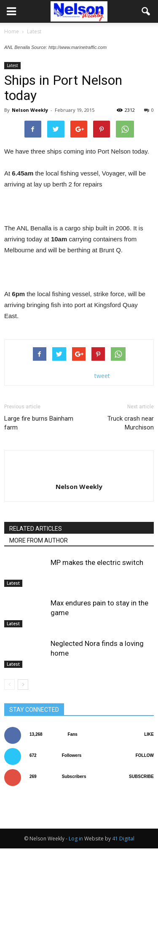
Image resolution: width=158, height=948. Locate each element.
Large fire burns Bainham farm (38, 522)
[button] (146, 11)
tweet (102, 475)
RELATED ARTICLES (35, 628)
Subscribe (141, 876)
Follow (145, 855)
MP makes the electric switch (97, 662)
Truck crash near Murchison (130, 522)
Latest (12, 165)
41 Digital (123, 938)
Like (149, 834)
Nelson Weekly (30, 209)
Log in (76, 938)
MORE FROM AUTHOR (38, 640)
